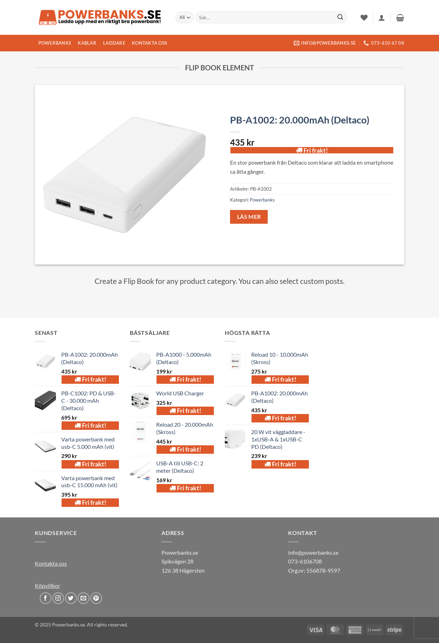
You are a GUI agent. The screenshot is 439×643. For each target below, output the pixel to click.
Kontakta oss (51, 563)
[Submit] (340, 18)
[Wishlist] (364, 17)
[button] (381, 17)
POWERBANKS (54, 43)
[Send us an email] (83, 598)
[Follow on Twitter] (71, 598)
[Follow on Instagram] (58, 598)
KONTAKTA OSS (149, 43)
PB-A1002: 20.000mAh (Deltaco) (299, 120)
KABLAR (87, 43)
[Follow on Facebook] (45, 598)
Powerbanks (262, 200)
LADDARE (114, 43)
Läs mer (249, 217)
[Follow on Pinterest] (96, 598)
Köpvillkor (47, 585)
